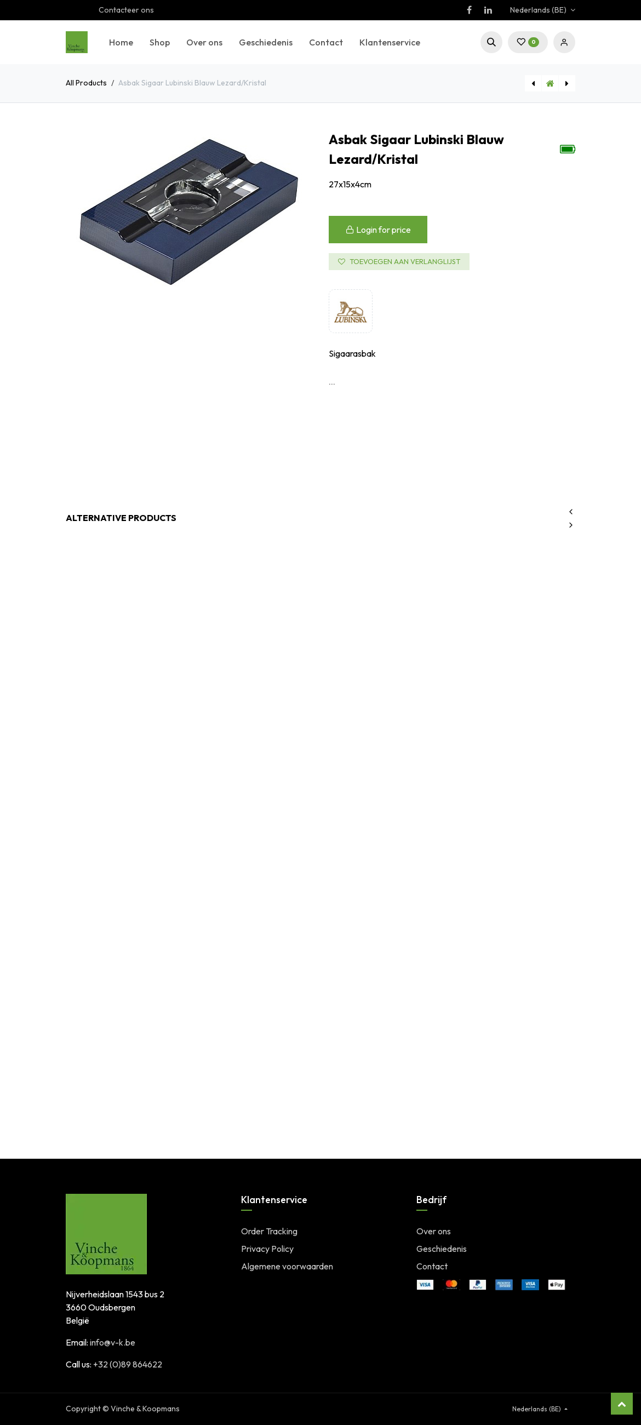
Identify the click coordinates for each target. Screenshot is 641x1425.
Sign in (564, 42)
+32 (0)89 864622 (127, 1364)
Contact (432, 1266)
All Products (86, 83)
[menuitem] (121, 42)
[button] (491, 42)
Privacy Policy (267, 1248)
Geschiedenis (441, 1248)
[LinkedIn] (488, 10)
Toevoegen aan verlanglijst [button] (399, 261)
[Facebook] (469, 10)
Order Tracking (269, 1231)
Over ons (433, 1231)
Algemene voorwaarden (287, 1266)
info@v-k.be (112, 1342)
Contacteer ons (126, 10)
